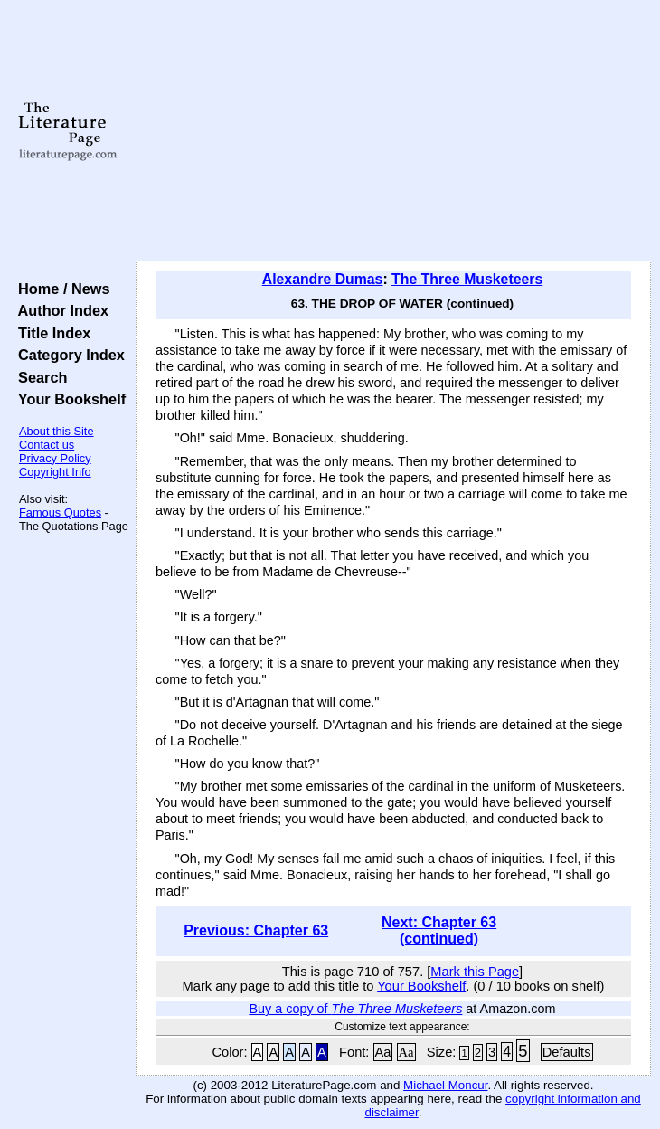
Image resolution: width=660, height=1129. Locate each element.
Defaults (566, 1052)
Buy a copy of (355, 1008)
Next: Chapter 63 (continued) (439, 930)
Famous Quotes (60, 512)
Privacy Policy (55, 458)
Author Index (59, 310)
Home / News (60, 288)
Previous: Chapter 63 (256, 930)
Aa (383, 1052)
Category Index (67, 354)
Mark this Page (474, 971)
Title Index (50, 333)
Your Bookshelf (68, 399)
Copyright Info (55, 472)
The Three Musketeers (466, 279)
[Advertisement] (393, 131)
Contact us (46, 444)
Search (38, 377)
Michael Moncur (445, 1085)
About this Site (56, 431)
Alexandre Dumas (322, 279)
